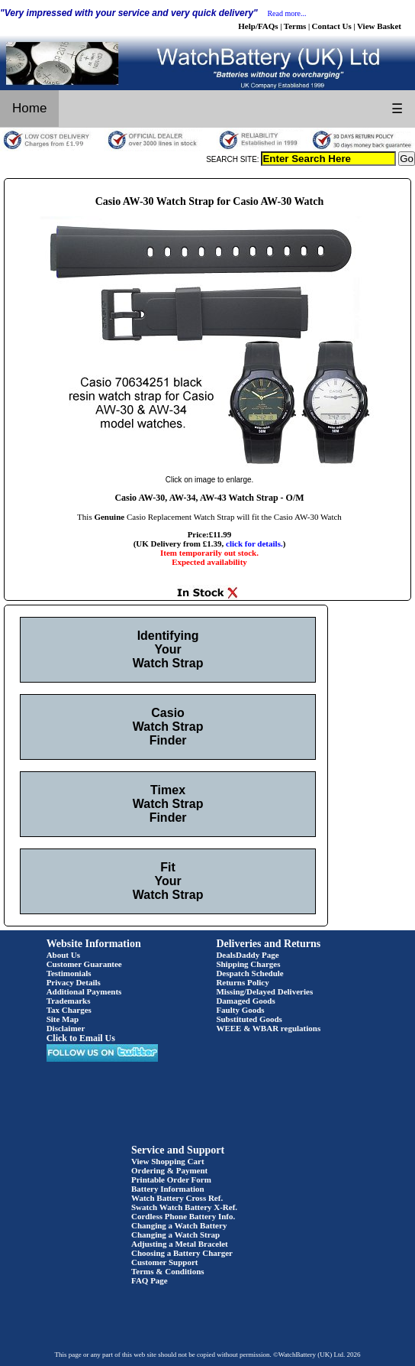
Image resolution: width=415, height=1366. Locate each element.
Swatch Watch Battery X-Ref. (184, 1207)
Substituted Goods (249, 1019)
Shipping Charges (248, 964)
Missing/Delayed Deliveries (264, 991)
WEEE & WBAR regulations (268, 1028)
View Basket (379, 26)
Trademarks (69, 1000)
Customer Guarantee (84, 964)
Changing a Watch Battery (179, 1225)
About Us (63, 954)
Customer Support (164, 1262)
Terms (295, 26)
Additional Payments (84, 991)
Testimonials (69, 973)
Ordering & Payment (169, 1170)
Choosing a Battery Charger (182, 1252)
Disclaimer (66, 1028)
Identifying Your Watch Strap (168, 649)
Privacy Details (74, 982)
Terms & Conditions (167, 1271)
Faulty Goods (240, 1009)
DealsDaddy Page (247, 954)
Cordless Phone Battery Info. (183, 1216)
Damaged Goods (245, 1000)
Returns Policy (242, 982)
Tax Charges (69, 1009)
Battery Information (167, 1188)
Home (29, 108)
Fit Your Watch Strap (168, 881)
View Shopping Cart (167, 1161)
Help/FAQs (258, 26)
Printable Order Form (171, 1179)
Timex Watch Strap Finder (168, 804)
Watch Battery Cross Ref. (177, 1197)
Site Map (63, 1019)
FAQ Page (149, 1280)
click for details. (254, 543)
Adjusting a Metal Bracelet (179, 1243)
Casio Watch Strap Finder (168, 726)
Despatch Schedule (249, 973)
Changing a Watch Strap (175, 1234)
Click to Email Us (81, 1038)
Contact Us (332, 26)
